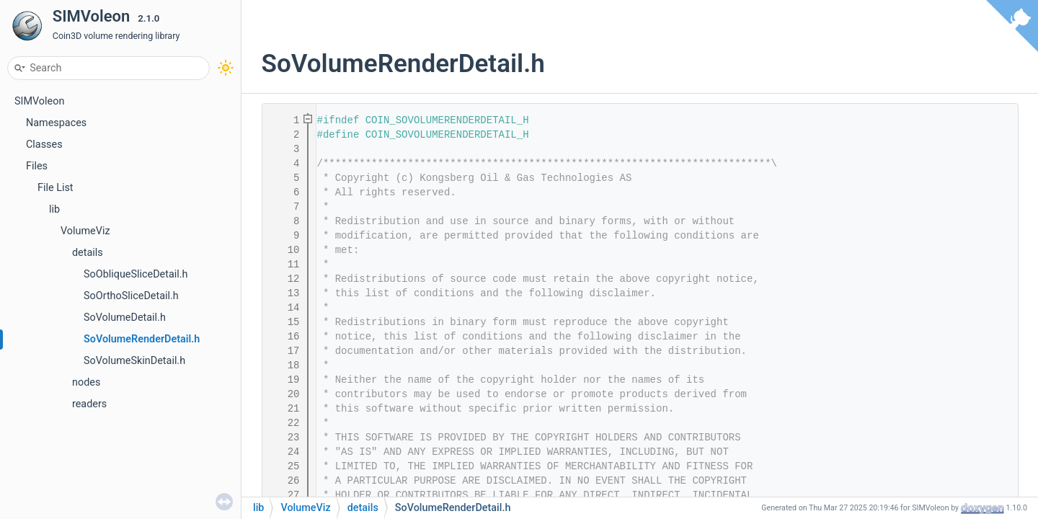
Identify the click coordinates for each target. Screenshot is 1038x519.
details (87, 253)
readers (89, 404)
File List (55, 188)
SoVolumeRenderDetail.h (142, 339)
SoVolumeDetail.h (125, 317)
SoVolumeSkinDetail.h (134, 361)
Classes (44, 144)
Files (37, 166)
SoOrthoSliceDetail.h (131, 296)
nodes (86, 382)
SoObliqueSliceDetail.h (136, 274)
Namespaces (56, 123)
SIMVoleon (39, 101)
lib (54, 209)
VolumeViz (85, 231)
